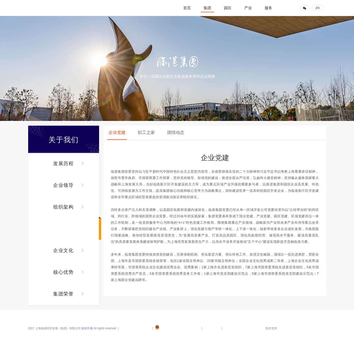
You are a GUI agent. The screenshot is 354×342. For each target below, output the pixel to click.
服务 (268, 8)
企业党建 (117, 132)
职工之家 (146, 132)
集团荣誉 (63, 293)
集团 (207, 8)
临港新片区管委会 (234, 328)
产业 (248, 8)
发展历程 (63, 163)
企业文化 (63, 250)
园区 (228, 8)
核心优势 (63, 272)
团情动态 (175, 132)
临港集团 (52, 8)
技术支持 (271, 328)
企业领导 (63, 185)
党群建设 (63, 228)
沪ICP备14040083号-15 (136, 328)
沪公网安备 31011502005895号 (177, 328)
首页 (187, 8)
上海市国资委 (211, 328)
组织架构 (63, 206)
